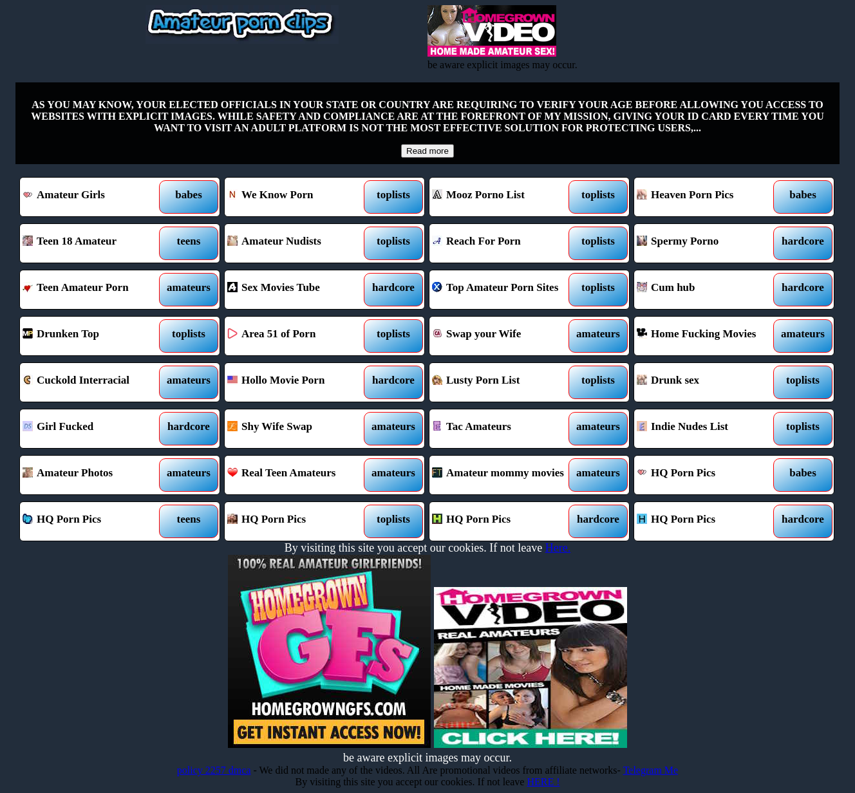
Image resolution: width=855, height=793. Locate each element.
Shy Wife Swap (299, 428)
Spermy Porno (708, 243)
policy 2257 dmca (214, 770)
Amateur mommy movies (504, 475)
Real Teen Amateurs (299, 475)
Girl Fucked (94, 428)
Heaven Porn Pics (708, 197)
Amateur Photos (94, 475)
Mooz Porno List (504, 197)
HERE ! (543, 781)
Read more (427, 151)
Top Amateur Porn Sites (504, 289)
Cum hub (708, 289)
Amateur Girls (94, 197)
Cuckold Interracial (94, 382)
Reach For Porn (504, 243)
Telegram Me (651, 770)
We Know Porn (299, 197)
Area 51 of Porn (299, 336)
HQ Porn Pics (708, 475)
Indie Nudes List (708, 428)
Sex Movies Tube (299, 289)
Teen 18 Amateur (94, 243)
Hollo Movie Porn (299, 382)
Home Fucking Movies (708, 336)
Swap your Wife (504, 336)
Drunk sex (708, 382)
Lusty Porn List (504, 382)
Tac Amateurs (504, 428)
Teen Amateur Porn (94, 289)
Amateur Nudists (299, 243)
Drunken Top (94, 336)
